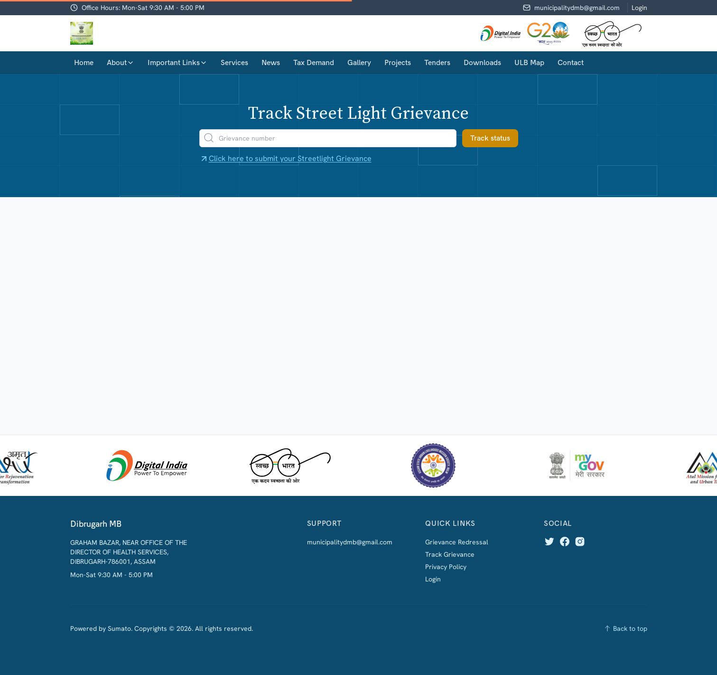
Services (234, 62)
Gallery (359, 62)
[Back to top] (625, 628)
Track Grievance (450, 554)
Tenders (437, 62)
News (270, 62)
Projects (397, 62)
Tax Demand (313, 62)
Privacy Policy (445, 566)
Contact (571, 62)
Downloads (482, 62)
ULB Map (529, 62)
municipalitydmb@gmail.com (577, 7)
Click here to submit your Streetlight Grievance (285, 158)
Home (83, 62)
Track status (490, 138)
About (120, 62)
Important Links (177, 62)
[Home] (81, 33)
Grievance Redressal (456, 542)
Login (639, 7)
